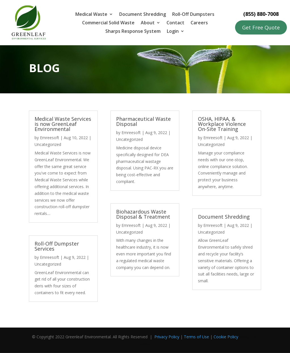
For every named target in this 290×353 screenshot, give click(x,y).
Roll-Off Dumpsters (193, 14)
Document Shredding (142, 14)
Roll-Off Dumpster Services (57, 246)
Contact (175, 23)
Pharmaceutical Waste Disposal (143, 121)
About (148, 23)
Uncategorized (48, 144)
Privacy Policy (166, 336)
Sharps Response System (133, 31)
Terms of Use (196, 336)
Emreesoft (49, 137)
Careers (199, 23)
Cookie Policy (226, 336)
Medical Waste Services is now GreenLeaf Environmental (63, 123)
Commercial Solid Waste (108, 23)
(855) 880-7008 (261, 13)
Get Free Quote (261, 27)
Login (173, 31)
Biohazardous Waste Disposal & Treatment (143, 214)
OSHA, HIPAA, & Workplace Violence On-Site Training (222, 123)
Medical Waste (91, 14)
